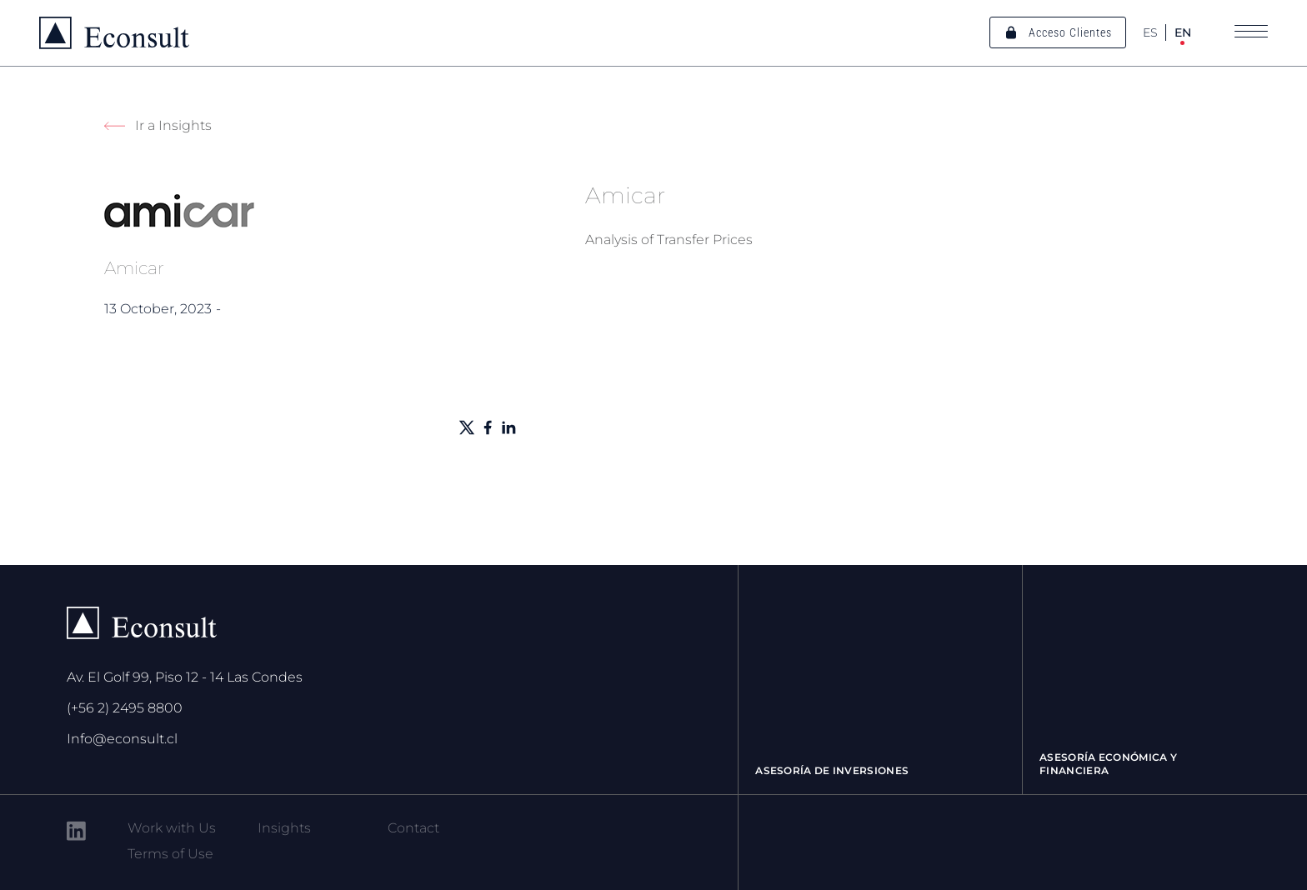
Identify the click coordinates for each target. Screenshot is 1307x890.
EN (1182, 32)
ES (1150, 32)
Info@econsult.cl (122, 739)
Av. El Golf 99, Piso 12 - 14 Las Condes (185, 677)
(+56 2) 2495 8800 (125, 708)
